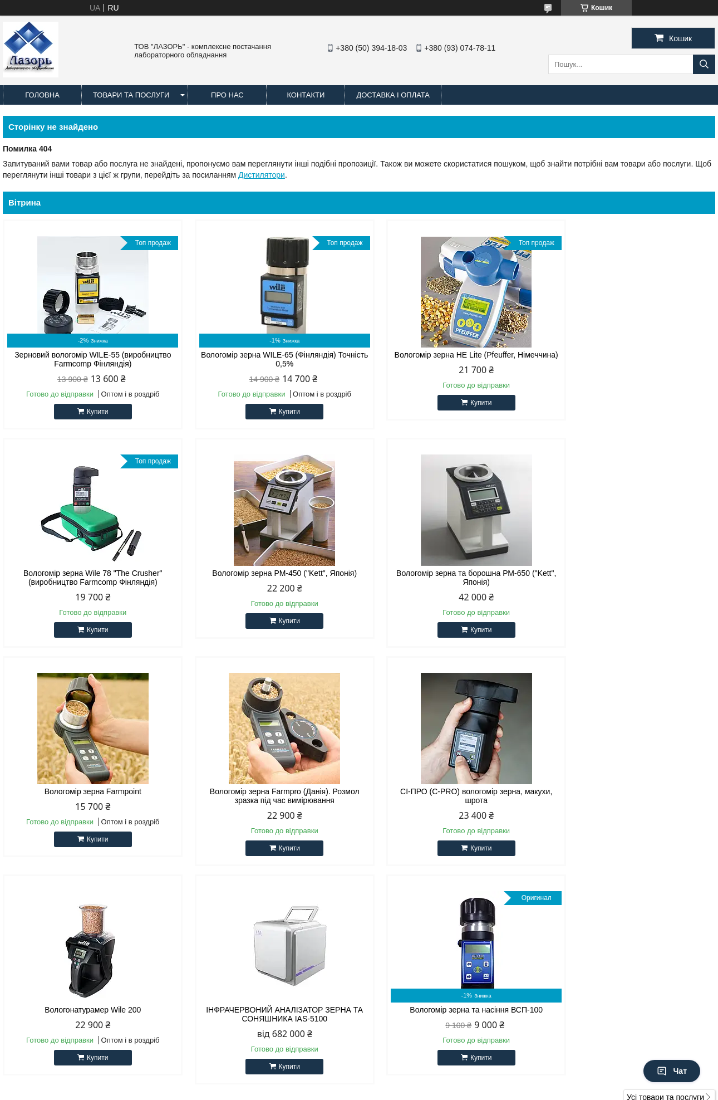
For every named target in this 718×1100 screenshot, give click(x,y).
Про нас (227, 95)
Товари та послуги (131, 95)
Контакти (305, 95)
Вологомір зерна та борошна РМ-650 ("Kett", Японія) (268, 577)
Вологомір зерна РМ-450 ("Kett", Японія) (87, 573)
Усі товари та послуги (665, 878)
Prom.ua (411, 1079)
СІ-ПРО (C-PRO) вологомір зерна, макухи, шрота (88, 796)
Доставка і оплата (393, 95)
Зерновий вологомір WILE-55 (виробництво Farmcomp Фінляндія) (87, 359)
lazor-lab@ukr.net (406, 982)
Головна (42, 95)
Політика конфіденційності (429, 1089)
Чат (672, 1071)
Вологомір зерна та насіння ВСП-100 (630, 791)
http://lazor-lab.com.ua (415, 968)
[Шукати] (704, 64)
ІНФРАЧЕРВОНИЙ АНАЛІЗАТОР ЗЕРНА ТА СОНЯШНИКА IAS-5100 (449, 796)
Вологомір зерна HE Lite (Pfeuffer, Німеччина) (449, 359)
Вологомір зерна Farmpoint (449, 573)
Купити (91, 411)
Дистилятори (261, 174)
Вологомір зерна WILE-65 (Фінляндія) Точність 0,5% (268, 359)
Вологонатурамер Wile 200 (268, 791)
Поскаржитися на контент (342, 1089)
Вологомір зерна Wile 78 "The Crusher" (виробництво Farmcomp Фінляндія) (630, 359)
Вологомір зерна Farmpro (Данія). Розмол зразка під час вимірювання (630, 577)
